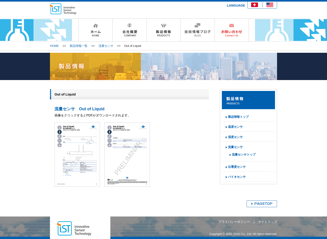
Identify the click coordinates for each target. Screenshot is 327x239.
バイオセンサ (237, 177)
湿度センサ (235, 137)
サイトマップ (267, 222)
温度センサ (235, 126)
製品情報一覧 (78, 46)
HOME (95, 30)
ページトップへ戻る (262, 203)
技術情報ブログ (198, 30)
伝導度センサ (237, 167)
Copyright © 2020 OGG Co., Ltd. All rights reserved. (243, 234)
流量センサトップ (243, 154)
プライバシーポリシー (234, 222)
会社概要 (129, 30)
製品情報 (163, 30)
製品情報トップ (238, 116)
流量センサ (106, 46)
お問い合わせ (232, 30)
